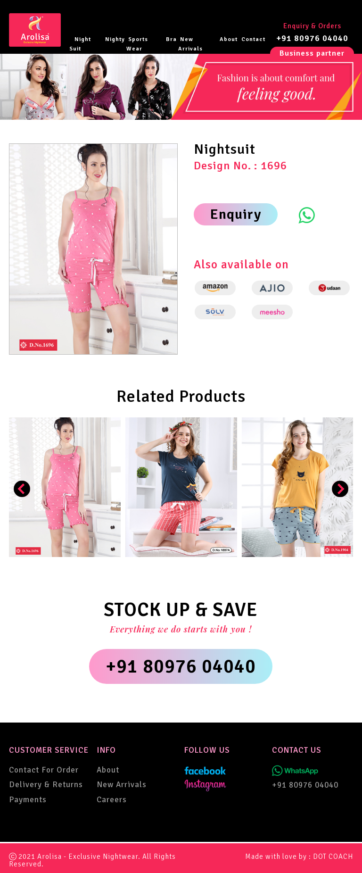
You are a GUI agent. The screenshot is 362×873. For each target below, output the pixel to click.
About (229, 39)
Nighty (115, 39)
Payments (28, 800)
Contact (253, 39)
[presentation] (22, 489)
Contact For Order (44, 770)
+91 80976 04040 (312, 38)
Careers (112, 800)
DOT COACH (333, 856)
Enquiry (235, 214)
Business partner (312, 53)
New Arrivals (190, 44)
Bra (171, 39)
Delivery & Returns (46, 785)
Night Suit (80, 44)
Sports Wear (137, 44)
